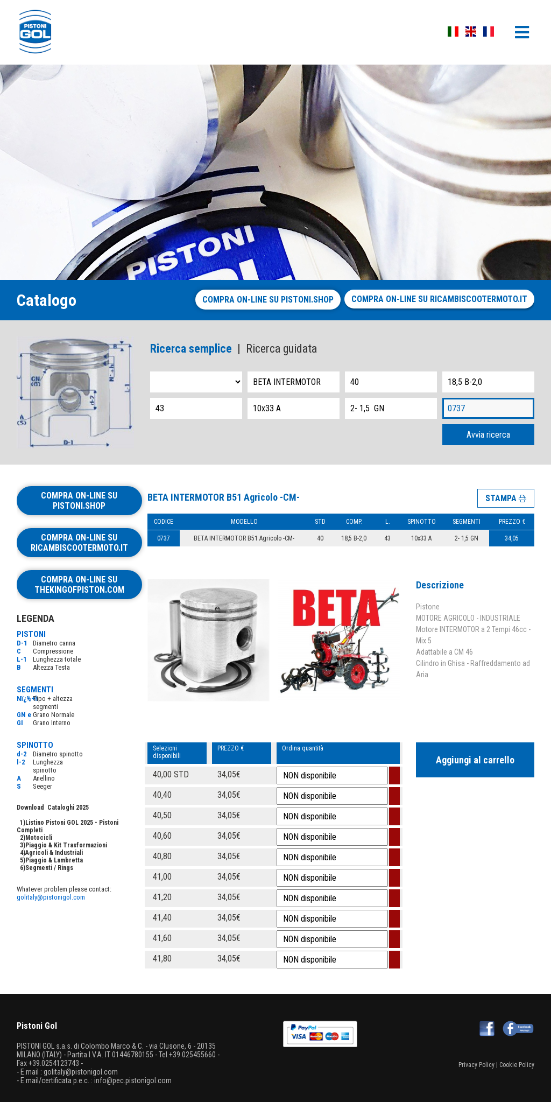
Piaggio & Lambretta (54, 860)
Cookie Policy (516, 1065)
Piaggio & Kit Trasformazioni (66, 845)
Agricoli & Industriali (54, 853)
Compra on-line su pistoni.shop (268, 299)
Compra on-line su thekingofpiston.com (79, 584)
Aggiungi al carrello (475, 760)
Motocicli (38, 837)
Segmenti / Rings (49, 868)
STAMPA (505, 498)
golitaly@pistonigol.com (51, 897)
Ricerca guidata (281, 348)
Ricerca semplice (191, 348)
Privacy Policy (476, 1065)
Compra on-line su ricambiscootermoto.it (439, 299)
